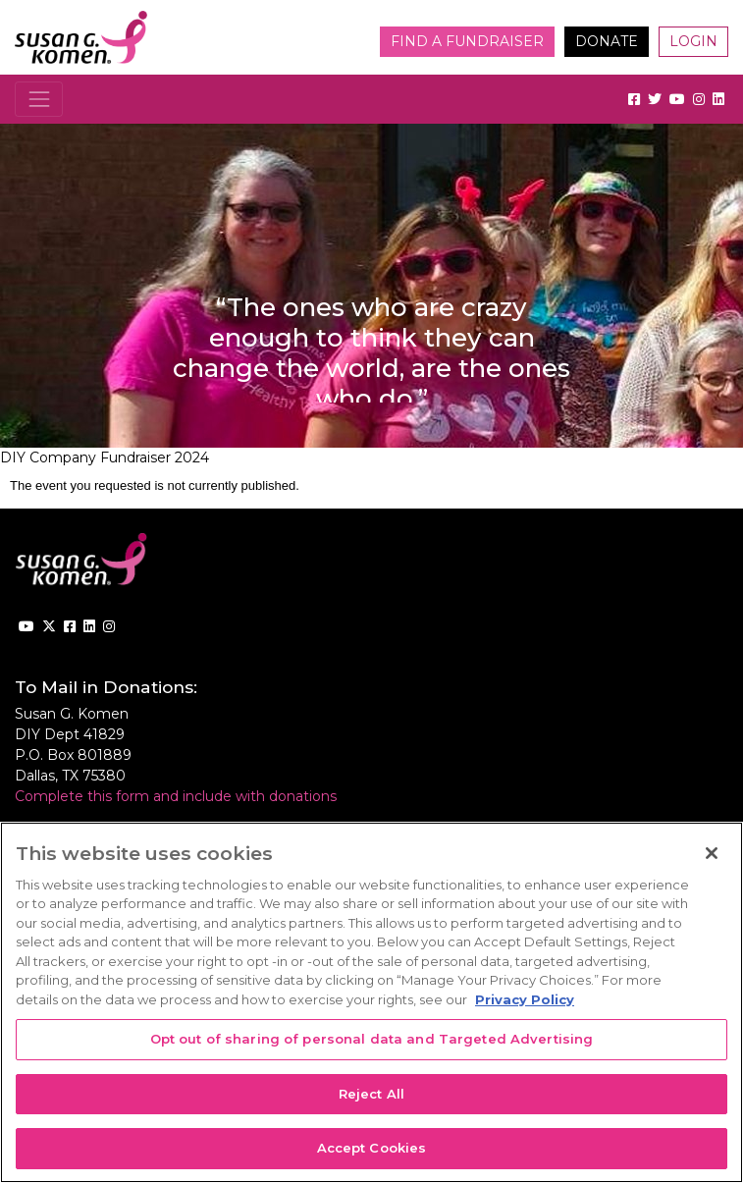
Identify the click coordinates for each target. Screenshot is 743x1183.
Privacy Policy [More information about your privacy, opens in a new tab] (524, 999)
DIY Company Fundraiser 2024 (104, 457)
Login (693, 41)
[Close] (711, 853)
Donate (606, 41)
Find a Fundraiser (467, 41)
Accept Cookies (372, 1148)
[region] (371, 1002)
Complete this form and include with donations (176, 796)
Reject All (371, 1094)
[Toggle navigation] (39, 98)
